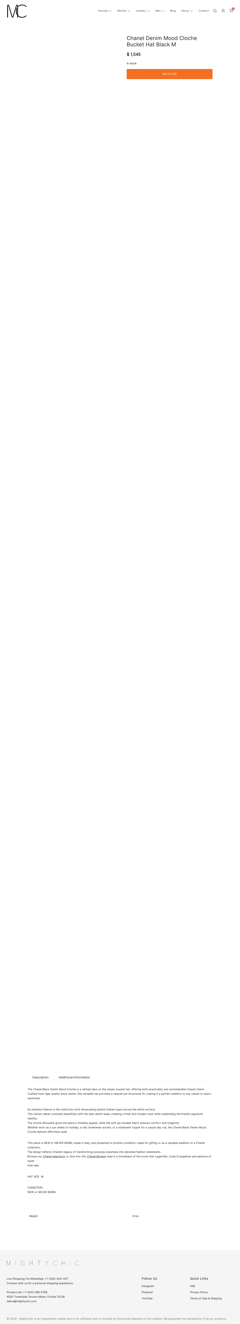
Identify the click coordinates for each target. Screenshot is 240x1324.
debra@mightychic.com (21, 1301)
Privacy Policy (199, 1292)
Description (40, 1077)
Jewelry (141, 10)
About (185, 10)
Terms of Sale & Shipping (206, 1298)
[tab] (41, 1077)
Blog (173, 10)
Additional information (74, 1077)
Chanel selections (54, 1156)
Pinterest (147, 1292)
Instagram (148, 1286)
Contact (203, 10)
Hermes (103, 10)
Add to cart (169, 74)
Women (121, 10)
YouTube (147, 1298)
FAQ (192, 1286)
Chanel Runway (96, 1156)
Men (158, 10)
